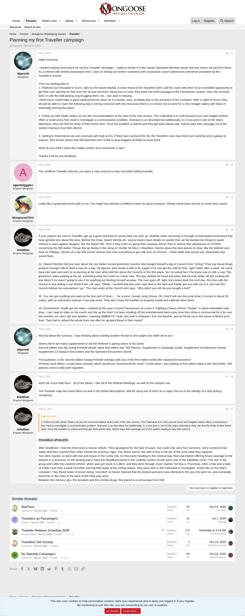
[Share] (227, 53)
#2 (232, 165)
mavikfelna (26, 510)
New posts (15, 27)
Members (110, 20)
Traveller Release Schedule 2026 (45, 530)
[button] (60, 20)
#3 (232, 197)
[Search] (226, 20)
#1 (232, 53)
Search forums (32, 27)
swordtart (221, 510)
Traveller (53, 510)
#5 (232, 329)
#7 (232, 409)
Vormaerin (26, 558)
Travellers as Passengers (39, 518)
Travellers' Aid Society (37, 542)
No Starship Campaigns (38, 554)
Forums (31, 20)
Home (16, 20)
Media (69, 20)
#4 (232, 229)
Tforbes (25, 522)
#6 (232, 376)
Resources (89, 20)
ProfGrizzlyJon (218, 533)
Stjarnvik (17, 45)
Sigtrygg (222, 522)
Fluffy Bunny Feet (217, 545)
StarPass (27, 507)
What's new (49, 20)
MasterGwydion (218, 557)
